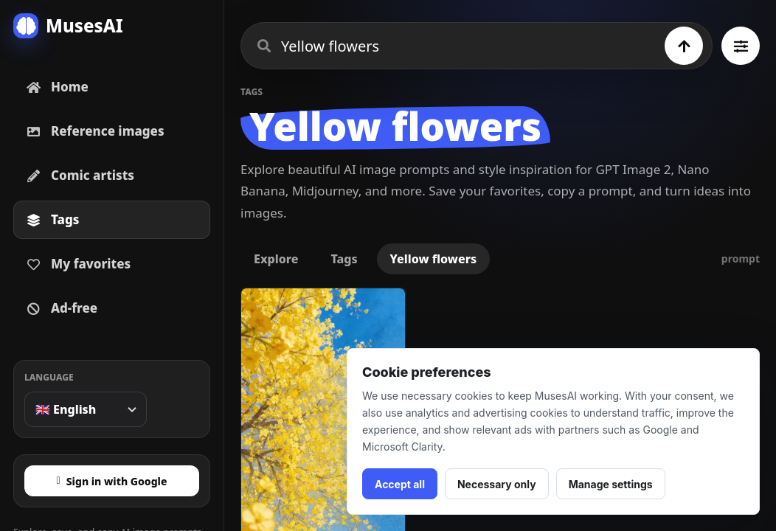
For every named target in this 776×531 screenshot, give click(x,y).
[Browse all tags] (740, 46)
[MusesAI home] (111, 25)
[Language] (85, 409)
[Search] (684, 46)
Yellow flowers (433, 259)
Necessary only (496, 484)
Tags (343, 259)
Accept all (400, 484)
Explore (276, 259)
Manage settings (611, 484)
